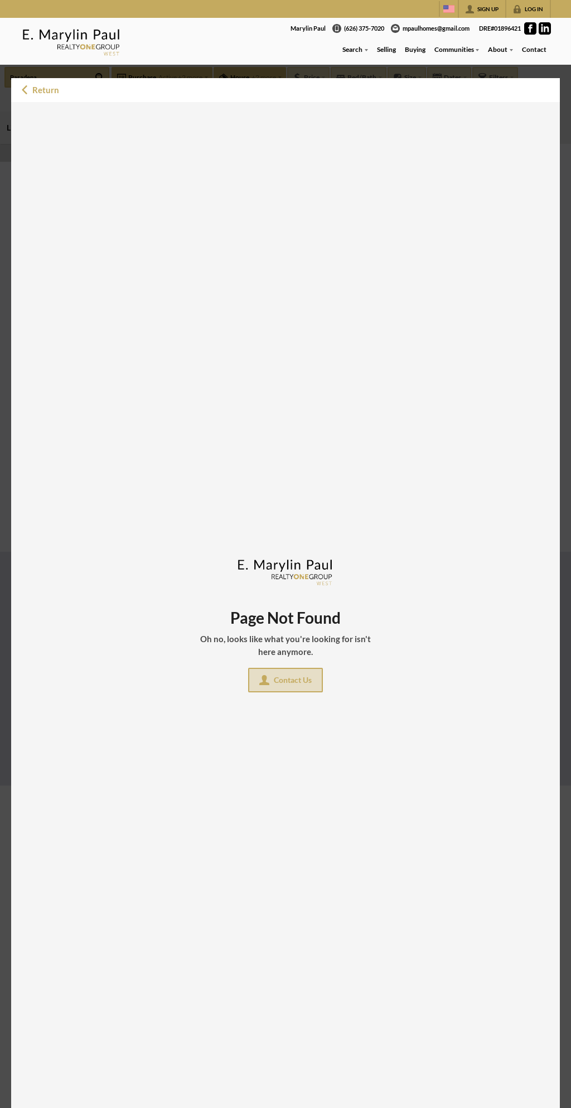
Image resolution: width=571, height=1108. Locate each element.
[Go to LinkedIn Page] (545, 28)
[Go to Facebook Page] (530, 28)
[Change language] (449, 9)
